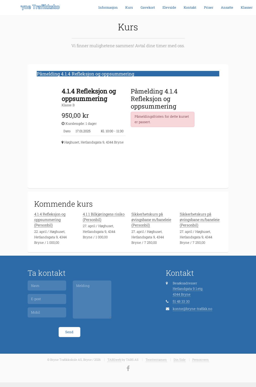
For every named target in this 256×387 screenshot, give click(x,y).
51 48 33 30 (181, 301)
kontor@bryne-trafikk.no (192, 308)
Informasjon (108, 7)
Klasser (247, 7)
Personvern (200, 360)
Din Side (179, 360)
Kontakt (190, 7)
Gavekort (148, 7)
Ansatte (227, 7)
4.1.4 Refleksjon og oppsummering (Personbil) (49, 219)
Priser (208, 7)
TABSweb (114, 360)
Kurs (129, 7)
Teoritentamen (156, 360)
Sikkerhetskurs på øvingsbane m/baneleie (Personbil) (151, 219)
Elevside (169, 7)
